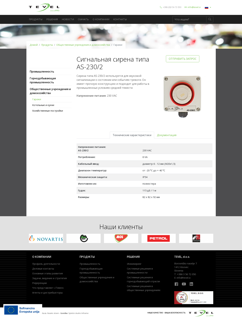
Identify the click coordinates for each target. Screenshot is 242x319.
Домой (34, 44)
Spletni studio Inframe (78, 313)
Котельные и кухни (43, 105)
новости (68, 19)
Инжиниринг (134, 263)
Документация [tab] (166, 135)
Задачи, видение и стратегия (49, 278)
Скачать (83, 19)
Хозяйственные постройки (47, 110)
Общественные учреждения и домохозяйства (83, 44)
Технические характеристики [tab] (132, 135)
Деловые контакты (43, 268)
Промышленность (42, 71)
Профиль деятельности (46, 263)
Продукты (35, 19)
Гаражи (36, 99)
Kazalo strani (53, 313)
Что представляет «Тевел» (48, 287)
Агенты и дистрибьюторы (47, 292)
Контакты (120, 19)
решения (52, 19)
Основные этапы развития (47, 273)
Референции (39, 283)
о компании (101, 19)
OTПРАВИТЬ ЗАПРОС (182, 59)
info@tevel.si (194, 7)
